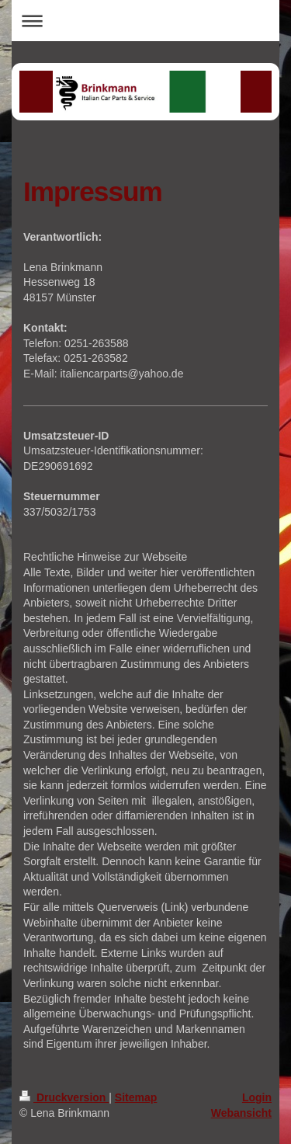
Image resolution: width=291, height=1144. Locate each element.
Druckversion (64, 1097)
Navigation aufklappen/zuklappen (145, 20)
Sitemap (136, 1097)
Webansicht (241, 1113)
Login (257, 1097)
